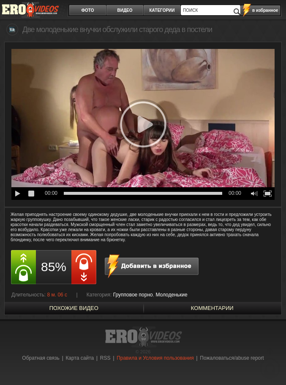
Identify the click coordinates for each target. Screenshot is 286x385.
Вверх (270, 363)
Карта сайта (79, 358)
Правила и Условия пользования (155, 358)
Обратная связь (40, 358)
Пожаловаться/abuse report (232, 358)
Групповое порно (133, 295)
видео (125, 10)
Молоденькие (171, 295)
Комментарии (212, 308)
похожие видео (73, 308)
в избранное (265, 10)
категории (162, 10)
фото (88, 10)
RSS (105, 358)
